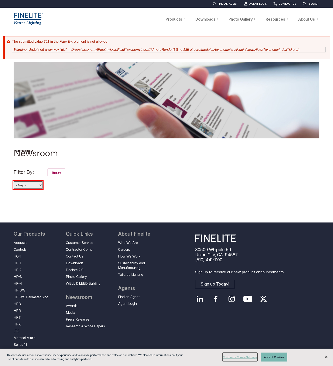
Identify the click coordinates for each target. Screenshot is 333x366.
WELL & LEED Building (83, 283)
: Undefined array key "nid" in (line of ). (157, 49)
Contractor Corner (80, 249)
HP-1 (17, 263)
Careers (124, 249)
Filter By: (24, 172)
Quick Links (79, 234)
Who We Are (128, 243)
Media (70, 312)
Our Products (29, 234)
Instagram (232, 299)
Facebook (216, 299)
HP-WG (19, 290)
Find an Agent (228, 3)
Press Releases (77, 319)
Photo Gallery (76, 276)
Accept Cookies (274, 357)
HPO (17, 304)
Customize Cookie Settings (240, 357)
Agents (126, 288)
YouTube (248, 299)
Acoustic (20, 243)
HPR (17, 310)
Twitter (263, 299)
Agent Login (258, 3)
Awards (72, 306)
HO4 (17, 256)
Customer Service (79, 243)
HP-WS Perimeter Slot (31, 297)
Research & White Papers (85, 326)
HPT (17, 317)
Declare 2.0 (74, 270)
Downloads (74, 263)
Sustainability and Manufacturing (131, 265)
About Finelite (134, 234)
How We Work (129, 256)
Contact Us (287, 3)
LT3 (17, 331)
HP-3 (18, 276)
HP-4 (18, 283)
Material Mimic (24, 338)
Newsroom (79, 297)
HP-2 (17, 270)
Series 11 (20, 344)
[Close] (326, 356)
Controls (20, 249)
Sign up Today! (215, 284)
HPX (17, 324)
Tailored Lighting (130, 274)
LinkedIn (200, 299)
